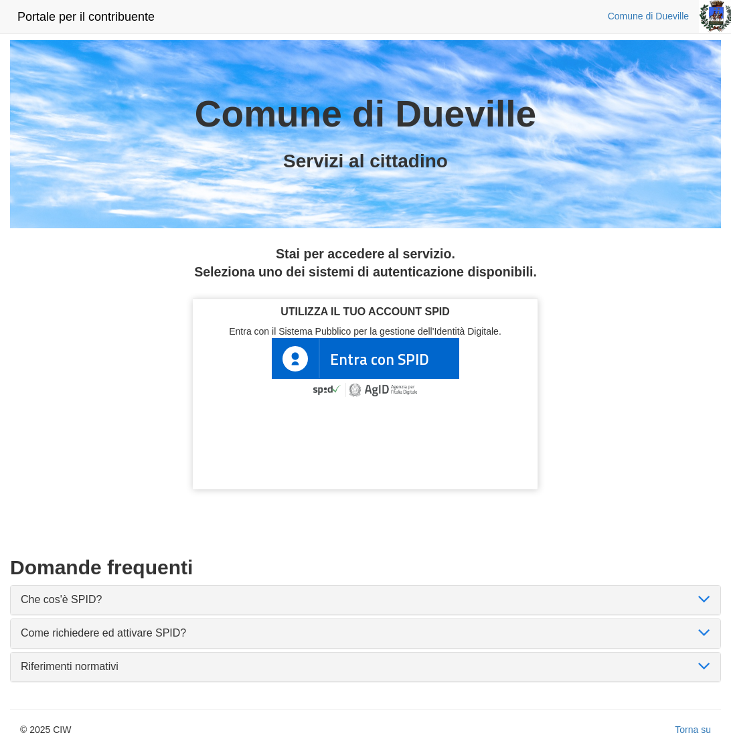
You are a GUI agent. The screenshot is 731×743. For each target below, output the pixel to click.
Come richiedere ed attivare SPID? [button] (103, 633)
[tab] (365, 600)
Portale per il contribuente (86, 16)
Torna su (693, 729)
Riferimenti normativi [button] (69, 666)
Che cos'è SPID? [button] (61, 599)
